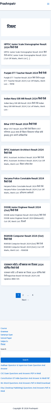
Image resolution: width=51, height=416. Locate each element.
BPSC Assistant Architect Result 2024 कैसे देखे (24, 151)
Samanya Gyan (7, 334)
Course (4, 328)
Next (25, 300)
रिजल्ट (3, 344)
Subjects (4, 341)
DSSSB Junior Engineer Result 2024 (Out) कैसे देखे (22, 209)
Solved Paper (6, 338)
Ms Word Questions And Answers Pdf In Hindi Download (25, 383)
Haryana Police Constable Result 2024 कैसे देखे (24, 180)
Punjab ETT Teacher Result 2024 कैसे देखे (25, 73)
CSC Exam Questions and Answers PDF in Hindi (21, 373)
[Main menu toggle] (48, 4)
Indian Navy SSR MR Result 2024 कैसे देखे (25, 99)
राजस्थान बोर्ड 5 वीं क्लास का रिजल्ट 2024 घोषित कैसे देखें (24, 266)
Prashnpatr (8, 3)
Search (3, 349)
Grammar (4, 331)
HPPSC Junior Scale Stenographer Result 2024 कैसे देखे (25, 46)
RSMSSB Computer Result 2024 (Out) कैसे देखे (24, 237)
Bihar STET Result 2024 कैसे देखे (20, 124)
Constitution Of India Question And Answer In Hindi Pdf (25, 378)
